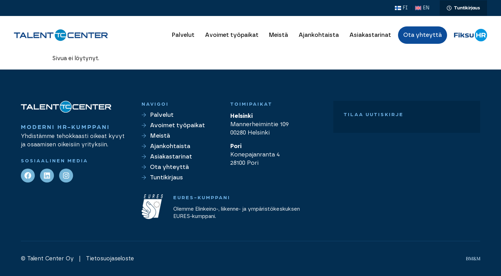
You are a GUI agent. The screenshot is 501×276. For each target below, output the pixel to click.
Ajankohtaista (319, 35)
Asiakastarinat (370, 35)
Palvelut (183, 35)
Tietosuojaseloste (110, 258)
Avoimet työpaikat (232, 35)
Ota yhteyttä (422, 35)
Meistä (278, 35)
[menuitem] (401, 8)
